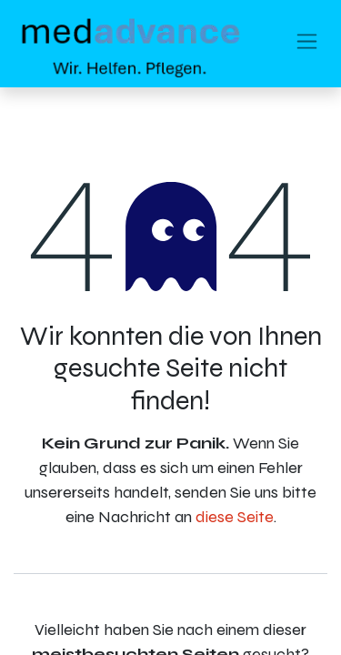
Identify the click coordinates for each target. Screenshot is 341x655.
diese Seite (235, 517)
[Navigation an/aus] (306, 44)
